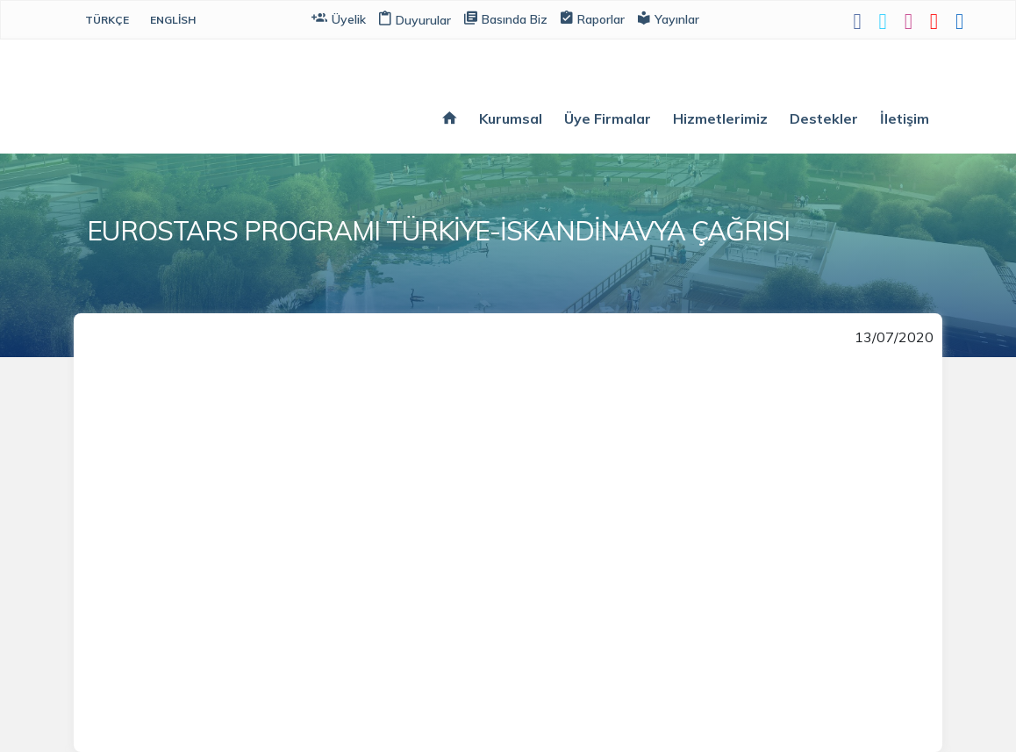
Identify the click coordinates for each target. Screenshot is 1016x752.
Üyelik (338, 18)
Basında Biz (505, 18)
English (173, 19)
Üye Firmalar (607, 118)
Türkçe (107, 19)
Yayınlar (668, 18)
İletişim (904, 118)
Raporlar (593, 18)
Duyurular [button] (415, 20)
